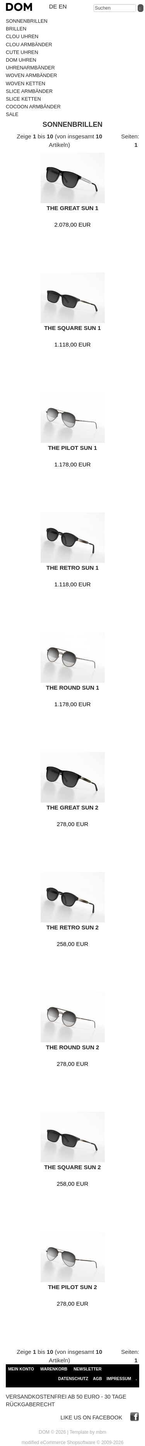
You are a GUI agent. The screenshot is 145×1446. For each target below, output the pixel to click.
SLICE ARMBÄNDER (29, 91)
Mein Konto (21, 1369)
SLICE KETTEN (23, 99)
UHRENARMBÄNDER (30, 68)
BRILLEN (16, 29)
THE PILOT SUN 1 (72, 447)
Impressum (118, 1378)
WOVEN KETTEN (25, 83)
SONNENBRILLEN (27, 21)
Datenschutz (73, 1378)
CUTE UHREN (22, 52)
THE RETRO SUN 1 (72, 567)
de (53, 6)
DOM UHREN (21, 60)
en (63, 6)
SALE (12, 114)
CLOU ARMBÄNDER (29, 44)
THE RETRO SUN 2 (72, 927)
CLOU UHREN (22, 36)
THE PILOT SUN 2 (72, 1287)
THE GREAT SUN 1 (73, 208)
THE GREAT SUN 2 (73, 807)
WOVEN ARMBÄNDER (31, 75)
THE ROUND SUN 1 (72, 687)
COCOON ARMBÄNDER (33, 106)
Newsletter (87, 1369)
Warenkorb (53, 1369)
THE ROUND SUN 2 (72, 1047)
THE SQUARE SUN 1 (72, 328)
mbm (101, 1432)
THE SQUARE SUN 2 (72, 1167)
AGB (97, 1378)
